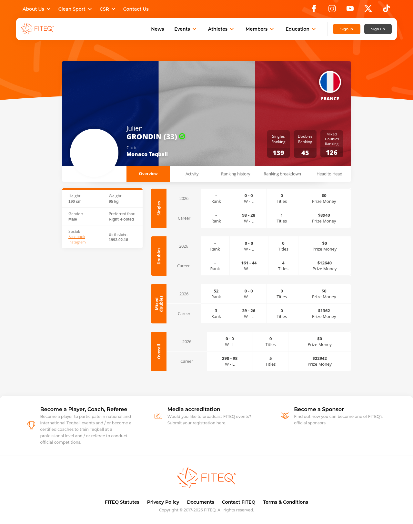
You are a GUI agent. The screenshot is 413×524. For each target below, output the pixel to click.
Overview (148, 173)
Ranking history (235, 174)
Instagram (77, 242)
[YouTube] (350, 10)
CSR (108, 9)
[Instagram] (332, 10)
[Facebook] (314, 10)
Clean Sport (75, 9)
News (157, 29)
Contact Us (136, 9)
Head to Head (329, 174)
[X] (368, 10)
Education (301, 29)
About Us (37, 9)
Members (260, 29)
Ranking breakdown (282, 174)
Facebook (76, 236)
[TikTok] (386, 10)
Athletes (221, 29)
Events (186, 29)
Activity (192, 174)
